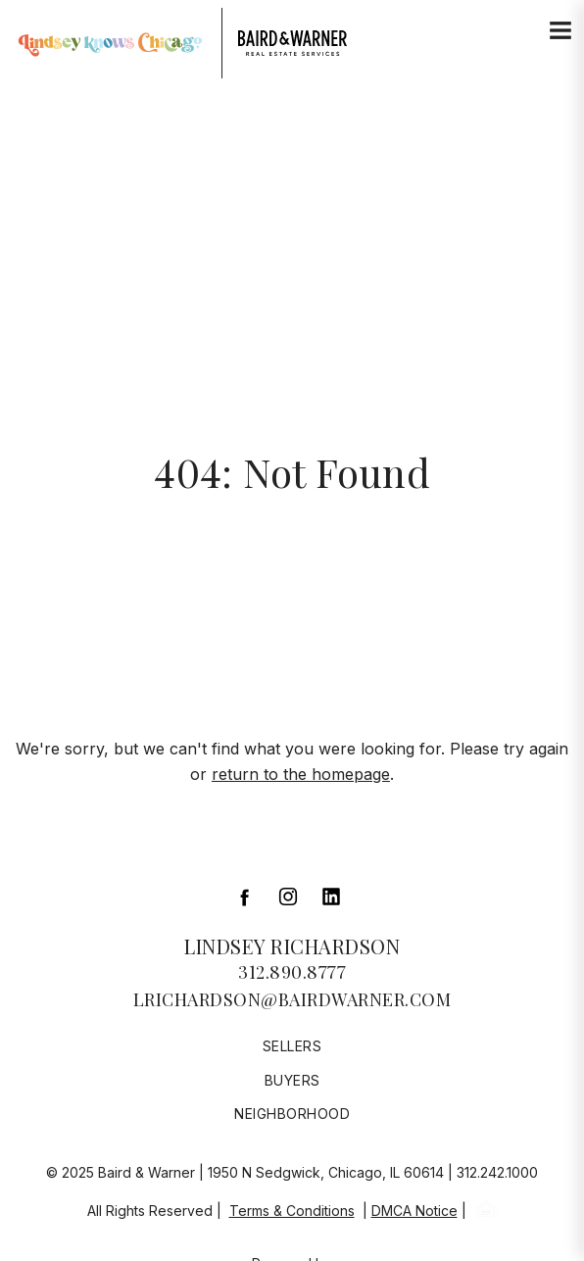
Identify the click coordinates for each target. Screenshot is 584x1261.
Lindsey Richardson (292, 946)
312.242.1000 (497, 1172)
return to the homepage (301, 774)
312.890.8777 (292, 972)
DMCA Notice (414, 1210)
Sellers (292, 1046)
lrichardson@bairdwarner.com (292, 999)
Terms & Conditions (292, 1210)
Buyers (292, 1080)
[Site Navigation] (560, 31)
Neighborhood (292, 1113)
